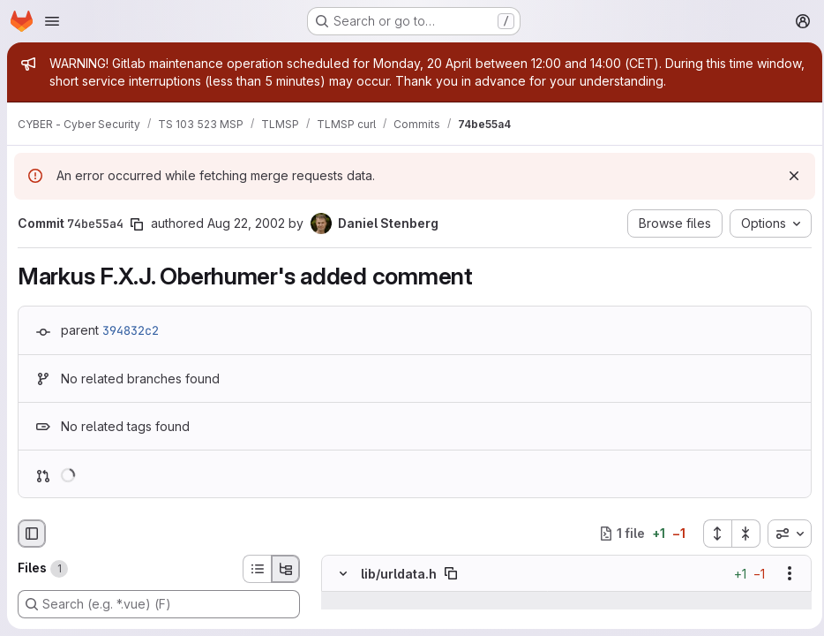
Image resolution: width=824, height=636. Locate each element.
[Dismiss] (788, 175)
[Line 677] (341, 618)
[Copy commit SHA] (136, 224)
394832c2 (130, 330)
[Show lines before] (365, 601)
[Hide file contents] (343, 573)
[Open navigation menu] (52, 21)
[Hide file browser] (32, 533)
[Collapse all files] (741, 533)
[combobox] (784, 533)
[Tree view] (286, 569)
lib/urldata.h (399, 573)
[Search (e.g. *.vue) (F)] (159, 604)
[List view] (257, 569)
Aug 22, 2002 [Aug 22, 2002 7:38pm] (246, 223)
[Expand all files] (712, 533)
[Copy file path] (450, 573)
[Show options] (784, 573)
